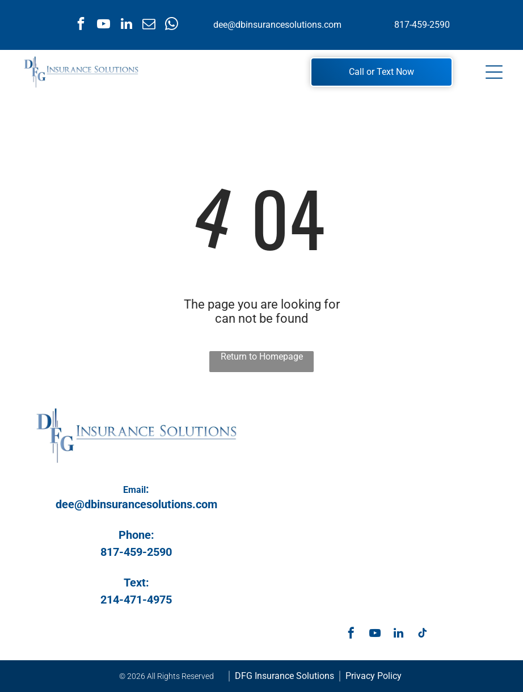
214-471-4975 (136, 599)
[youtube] (103, 25)
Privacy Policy (373, 675)
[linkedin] (126, 25)
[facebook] (81, 25)
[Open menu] (494, 72)
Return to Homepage (262, 356)
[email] (149, 25)
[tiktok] (422, 634)
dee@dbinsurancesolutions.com (277, 24)
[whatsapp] (172, 25)
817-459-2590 (422, 24)
